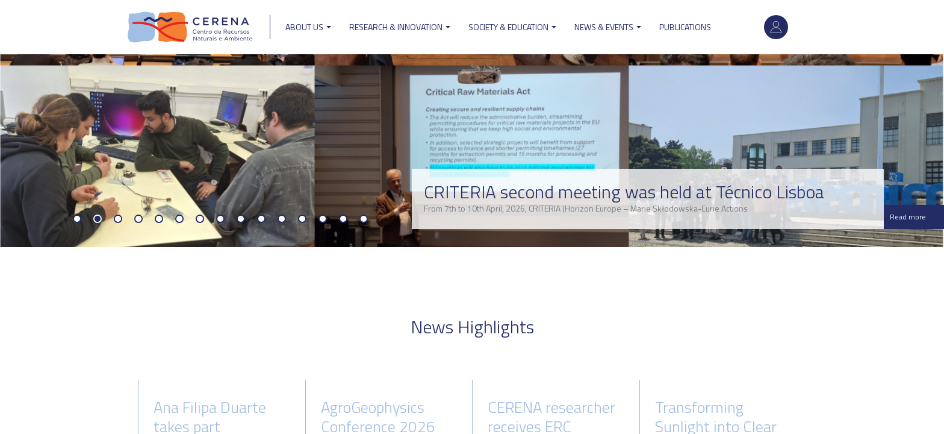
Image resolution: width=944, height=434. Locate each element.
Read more (908, 216)
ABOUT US (308, 26)
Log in (776, 27)
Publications (685, 26)
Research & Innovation (399, 26)
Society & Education (512, 26)
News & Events (607, 26)
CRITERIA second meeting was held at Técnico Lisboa (624, 192)
